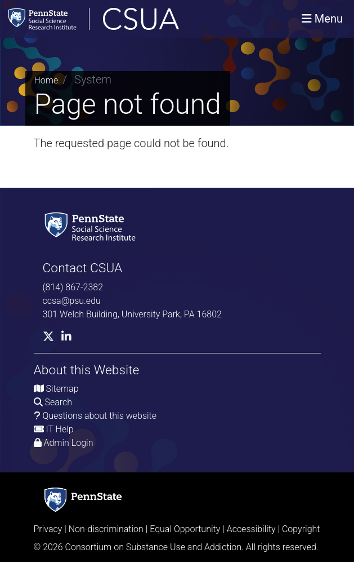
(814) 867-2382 (73, 287)
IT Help (59, 429)
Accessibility (251, 529)
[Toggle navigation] (322, 18)
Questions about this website (99, 415)
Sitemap (62, 388)
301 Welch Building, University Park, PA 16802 (132, 314)
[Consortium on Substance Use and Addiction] (130, 19)
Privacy (48, 529)
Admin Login (68, 442)
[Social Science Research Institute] (92, 225)
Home (46, 80)
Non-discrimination (106, 529)
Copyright (301, 529)
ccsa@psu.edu (72, 300)
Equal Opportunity (185, 529)
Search (58, 402)
